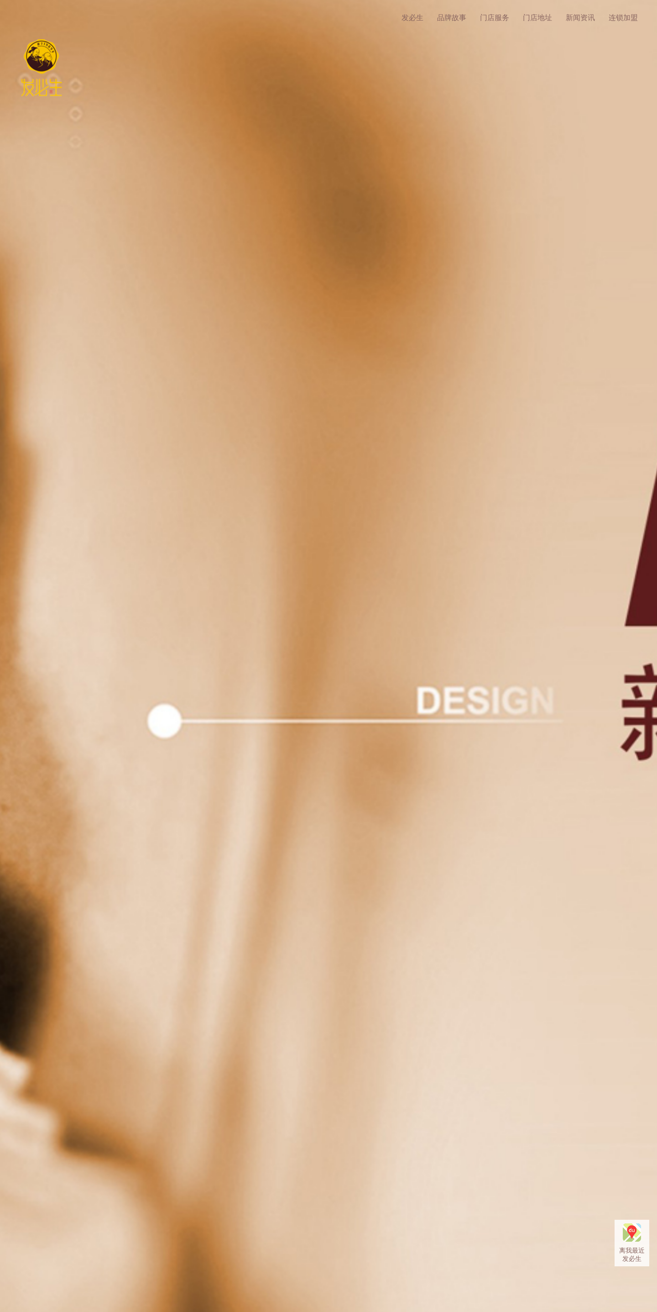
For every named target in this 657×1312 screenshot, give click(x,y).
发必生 (412, 17)
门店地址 (537, 17)
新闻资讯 (580, 17)
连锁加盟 (623, 17)
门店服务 (494, 17)
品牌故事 (451, 17)
